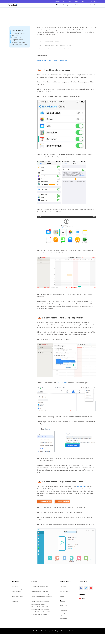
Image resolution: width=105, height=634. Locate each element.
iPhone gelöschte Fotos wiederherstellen (40, 606)
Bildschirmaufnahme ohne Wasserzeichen (40, 609)
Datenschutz (62, 594)
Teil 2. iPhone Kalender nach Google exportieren (20, 39)
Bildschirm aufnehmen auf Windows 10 (39, 614)
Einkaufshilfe (63, 608)
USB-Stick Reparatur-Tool (37, 599)
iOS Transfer (81, 486)
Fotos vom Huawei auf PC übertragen (39, 591)
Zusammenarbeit (63, 618)
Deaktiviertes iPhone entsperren (38, 604)
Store (64, 1)
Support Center (63, 605)
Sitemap (62, 596)
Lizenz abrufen (63, 610)
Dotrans (14, 599)
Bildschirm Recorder (16, 594)
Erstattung (62, 613)
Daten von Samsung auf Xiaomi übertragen (40, 594)
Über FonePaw (63, 586)
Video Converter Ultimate (17, 596)
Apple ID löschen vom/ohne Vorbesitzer (40, 601)
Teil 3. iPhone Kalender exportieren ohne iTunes (19, 43)
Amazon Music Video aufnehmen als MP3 (40, 611)
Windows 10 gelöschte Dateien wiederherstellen (41, 596)
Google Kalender (62, 383)
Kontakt (62, 588)
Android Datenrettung (17, 588)
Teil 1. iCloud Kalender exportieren (18, 34)
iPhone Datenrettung (16, 591)
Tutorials (76, 1)
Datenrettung (15, 586)
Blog (83, 1)
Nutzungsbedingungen (65, 591)
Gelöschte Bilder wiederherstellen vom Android (41, 588)
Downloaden (56, 1)
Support (69, 1)
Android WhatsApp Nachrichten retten (39, 586)
